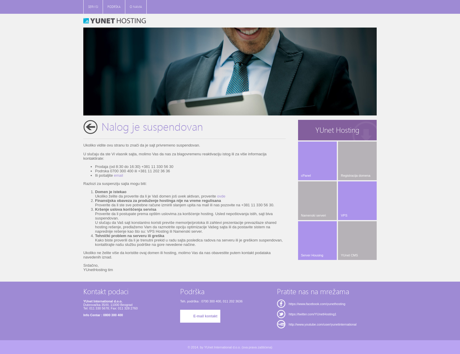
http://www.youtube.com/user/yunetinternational (322, 324)
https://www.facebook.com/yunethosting (317, 304)
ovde (221, 196)
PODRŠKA (114, 7)
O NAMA (136, 7)
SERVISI (93, 7)
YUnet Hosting (337, 130)
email (118, 175)
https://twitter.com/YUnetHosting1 (312, 314)
